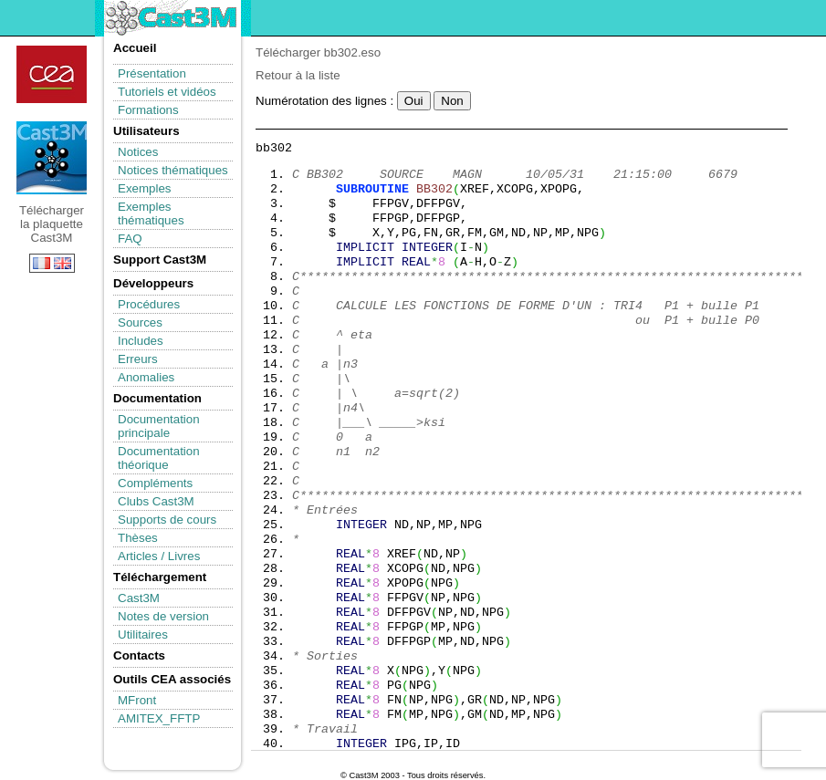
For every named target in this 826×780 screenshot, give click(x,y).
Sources (140, 322)
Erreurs (138, 359)
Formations (148, 110)
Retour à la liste (298, 75)
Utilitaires (143, 634)
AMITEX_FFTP (159, 718)
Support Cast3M (159, 259)
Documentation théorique (159, 458)
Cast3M (139, 598)
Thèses (138, 538)
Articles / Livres (159, 556)
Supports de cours (167, 519)
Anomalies (146, 377)
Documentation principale (159, 426)
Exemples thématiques (151, 213)
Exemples (145, 188)
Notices (138, 152)
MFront (137, 700)
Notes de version (163, 616)
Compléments (155, 483)
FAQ (130, 238)
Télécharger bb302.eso (318, 52)
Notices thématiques (173, 170)
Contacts (139, 655)
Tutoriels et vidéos (167, 92)
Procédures (149, 304)
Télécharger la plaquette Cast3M (51, 157)
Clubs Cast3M (156, 501)
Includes (140, 341)
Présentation (152, 73)
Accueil (134, 48)
